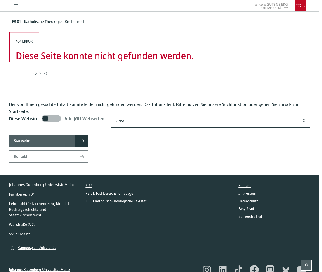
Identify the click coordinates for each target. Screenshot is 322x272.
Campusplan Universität (37, 247)
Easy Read (246, 208)
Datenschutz (248, 201)
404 (46, 73)
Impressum (247, 193)
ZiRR (89, 185)
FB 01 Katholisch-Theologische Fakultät (116, 201)
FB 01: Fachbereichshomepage (109, 193)
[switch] (57, 118)
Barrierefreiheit (250, 216)
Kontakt (244, 185)
